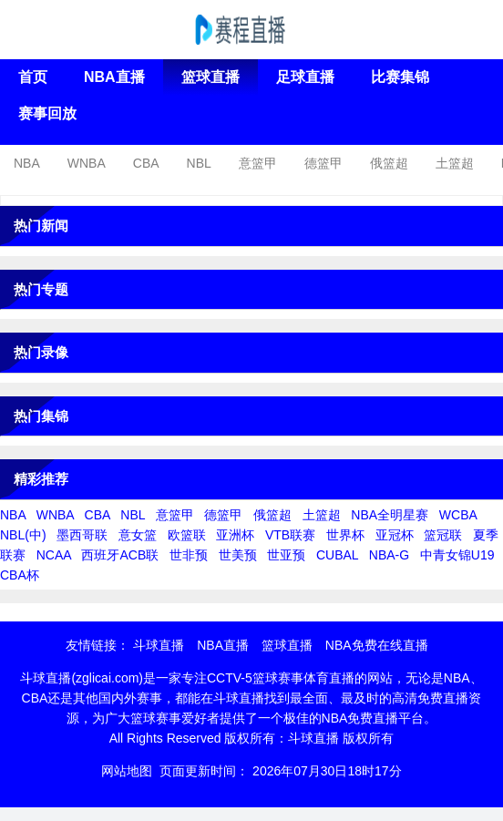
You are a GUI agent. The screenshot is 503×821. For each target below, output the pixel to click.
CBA (146, 163)
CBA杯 (19, 575)
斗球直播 (158, 645)
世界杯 (345, 535)
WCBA (458, 515)
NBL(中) (23, 535)
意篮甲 (258, 163)
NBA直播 (114, 77)
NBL (199, 163)
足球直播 (305, 77)
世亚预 (286, 555)
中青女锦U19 (457, 555)
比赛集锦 (400, 77)
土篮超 (455, 163)
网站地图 (126, 771)
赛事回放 (47, 113)
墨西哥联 (82, 535)
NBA (27, 163)
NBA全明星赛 (389, 515)
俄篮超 (389, 163)
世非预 (188, 555)
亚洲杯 (235, 535)
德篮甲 (323, 163)
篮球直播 (210, 77)
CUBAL (337, 555)
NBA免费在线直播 (376, 645)
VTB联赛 (290, 535)
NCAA (53, 555)
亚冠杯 (394, 535)
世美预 (238, 555)
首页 (32, 77)
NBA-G (389, 555)
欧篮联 (187, 535)
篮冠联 (443, 535)
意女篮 (137, 535)
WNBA (86, 163)
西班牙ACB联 (120, 555)
